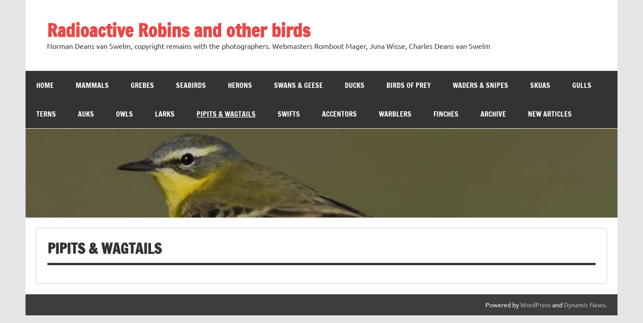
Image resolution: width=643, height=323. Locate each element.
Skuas (540, 85)
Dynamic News (584, 305)
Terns (46, 114)
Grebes (142, 85)
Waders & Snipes (480, 85)
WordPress (535, 305)
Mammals (92, 85)
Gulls (582, 85)
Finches (446, 114)
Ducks (354, 85)
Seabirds (191, 85)
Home (45, 85)
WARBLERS (395, 114)
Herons (240, 85)
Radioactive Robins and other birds (178, 30)
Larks (165, 114)
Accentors (339, 114)
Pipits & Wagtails (226, 114)
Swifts (289, 114)
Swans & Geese (298, 85)
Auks (86, 114)
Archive (493, 114)
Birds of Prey (408, 85)
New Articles (550, 114)
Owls (124, 114)
